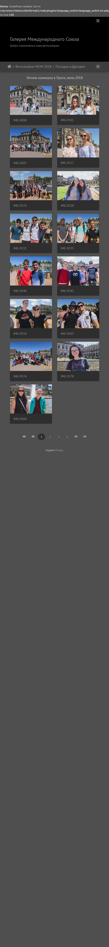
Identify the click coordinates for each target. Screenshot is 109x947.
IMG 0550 (20, 552)
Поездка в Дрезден (70, 66)
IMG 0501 (20, 164)
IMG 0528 (20, 336)
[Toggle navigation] (98, 20)
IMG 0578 (20, 682)
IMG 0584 (20, 725)
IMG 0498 (20, 121)
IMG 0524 (20, 293)
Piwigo (59, 756)
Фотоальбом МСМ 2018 (33, 66)
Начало (9, 66)
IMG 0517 (20, 250)
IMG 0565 (20, 596)
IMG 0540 (20, 466)
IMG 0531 (20, 380)
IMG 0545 (20, 509)
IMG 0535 (20, 423)
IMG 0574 (20, 639)
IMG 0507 (20, 207)
